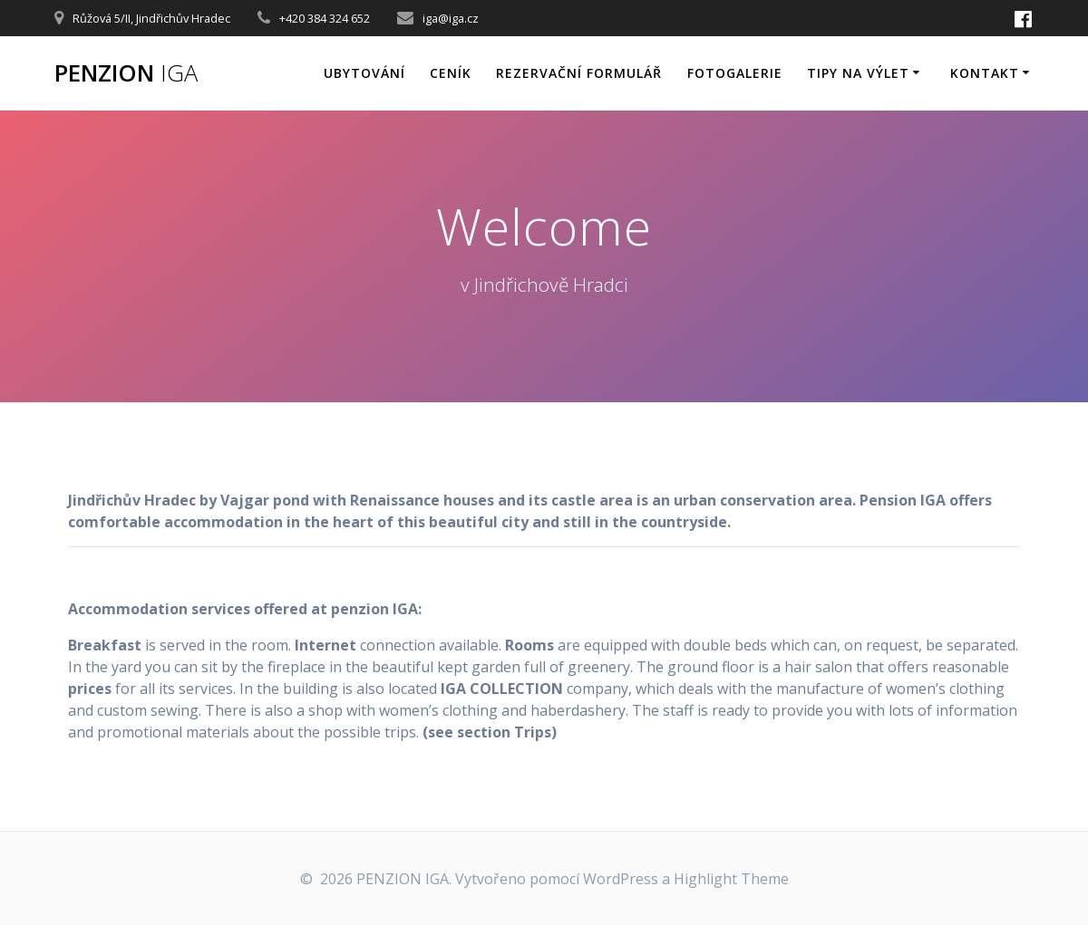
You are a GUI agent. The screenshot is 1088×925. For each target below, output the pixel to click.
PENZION (126, 73)
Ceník (450, 73)
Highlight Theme (731, 879)
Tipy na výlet (858, 73)
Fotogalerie (734, 73)
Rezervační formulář (579, 73)
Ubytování (364, 73)
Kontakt (984, 73)
